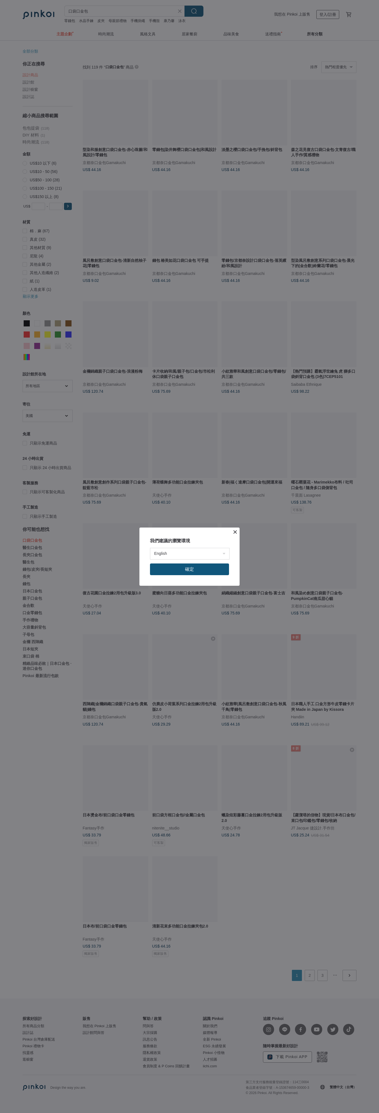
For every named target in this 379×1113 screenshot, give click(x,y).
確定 (189, 569)
